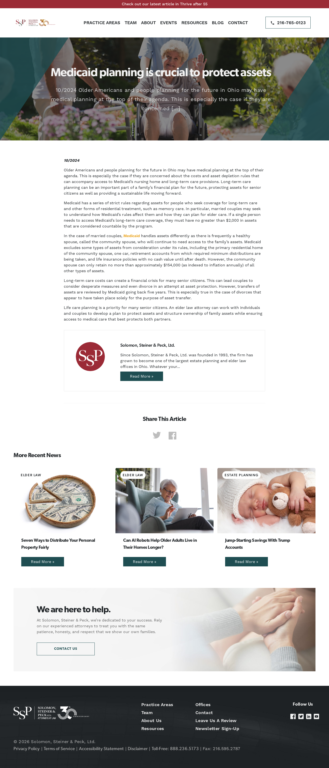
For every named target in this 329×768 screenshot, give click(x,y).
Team (131, 22)
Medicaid (131, 236)
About (148, 22)
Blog (218, 22)
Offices (203, 704)
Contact (238, 22)
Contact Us (65, 649)
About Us (151, 720)
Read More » (141, 376)
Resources (194, 22)
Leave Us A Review (215, 720)
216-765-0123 (291, 22)
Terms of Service (59, 749)
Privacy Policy (27, 749)
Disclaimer (138, 749)
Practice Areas (102, 22)
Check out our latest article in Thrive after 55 (164, 4)
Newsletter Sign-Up (217, 728)
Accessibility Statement (101, 749)
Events (168, 22)
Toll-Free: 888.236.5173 (175, 749)
